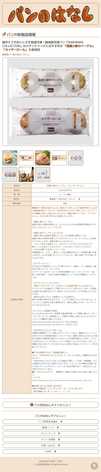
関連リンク (50, 427)
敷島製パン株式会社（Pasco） (65, 199)
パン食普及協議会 (50, 421)
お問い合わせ (50, 445)
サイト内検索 (50, 439)
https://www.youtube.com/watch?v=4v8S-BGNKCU (55, 322)
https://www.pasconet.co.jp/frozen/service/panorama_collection (62, 380)
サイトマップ (50, 433)
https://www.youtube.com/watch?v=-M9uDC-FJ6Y (55, 324)
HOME (50, 451)
